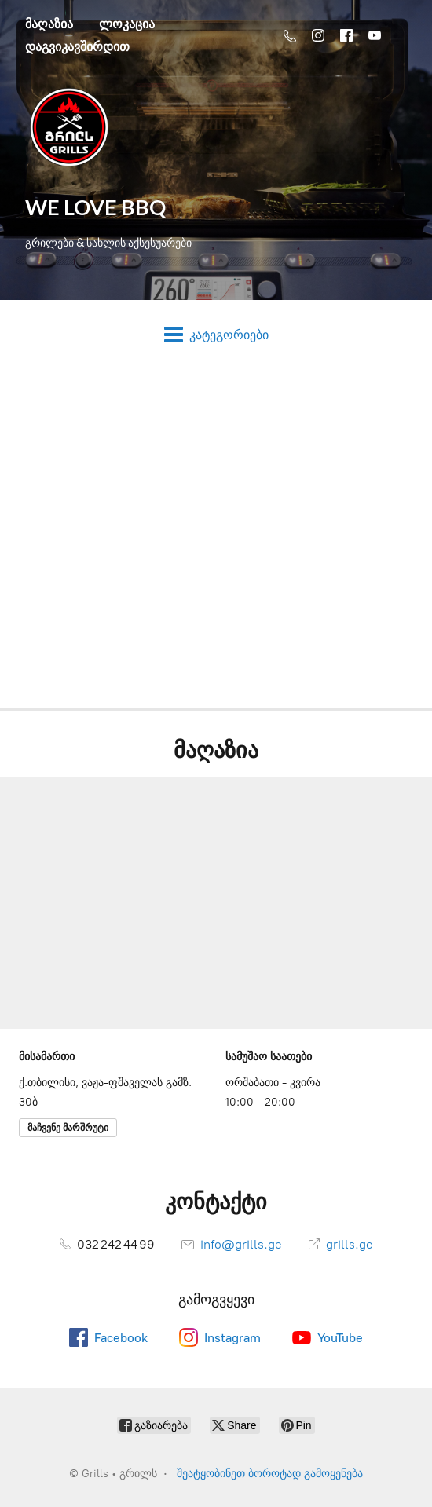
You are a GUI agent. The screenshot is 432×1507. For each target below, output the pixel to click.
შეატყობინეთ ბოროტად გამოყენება (270, 1473)
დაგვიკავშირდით (77, 45)
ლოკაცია (127, 23)
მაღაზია (49, 23)
